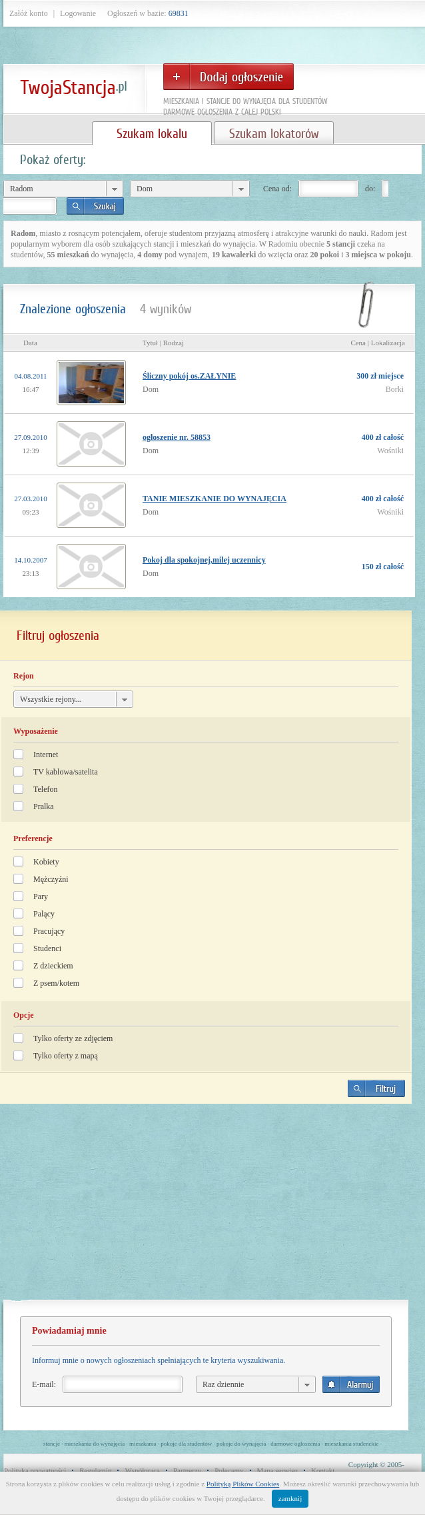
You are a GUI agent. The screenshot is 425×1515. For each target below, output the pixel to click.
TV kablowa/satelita (65, 771)
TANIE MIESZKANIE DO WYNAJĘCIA (214, 498)
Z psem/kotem (56, 983)
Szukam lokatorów (273, 133)
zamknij (290, 1498)
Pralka (43, 806)
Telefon (45, 789)
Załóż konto (28, 13)
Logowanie (78, 13)
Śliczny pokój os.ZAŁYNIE (189, 376)
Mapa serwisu (277, 1470)
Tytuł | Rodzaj (163, 343)
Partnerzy (187, 1470)
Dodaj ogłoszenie (228, 76)
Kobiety (46, 861)
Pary (40, 896)
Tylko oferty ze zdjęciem (73, 1038)
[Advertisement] (206, 1207)
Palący (44, 913)
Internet (45, 754)
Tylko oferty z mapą (65, 1055)
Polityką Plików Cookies (243, 1484)
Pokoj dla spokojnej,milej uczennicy (204, 560)
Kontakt (322, 1470)
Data (30, 343)
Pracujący (49, 931)
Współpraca (142, 1470)
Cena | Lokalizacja (377, 343)
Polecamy (228, 1470)
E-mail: (44, 1384)
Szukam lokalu (152, 133)
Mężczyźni (51, 879)
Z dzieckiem (53, 965)
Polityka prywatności (35, 1470)
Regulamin (95, 1470)
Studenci (47, 948)
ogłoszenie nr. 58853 (177, 437)
